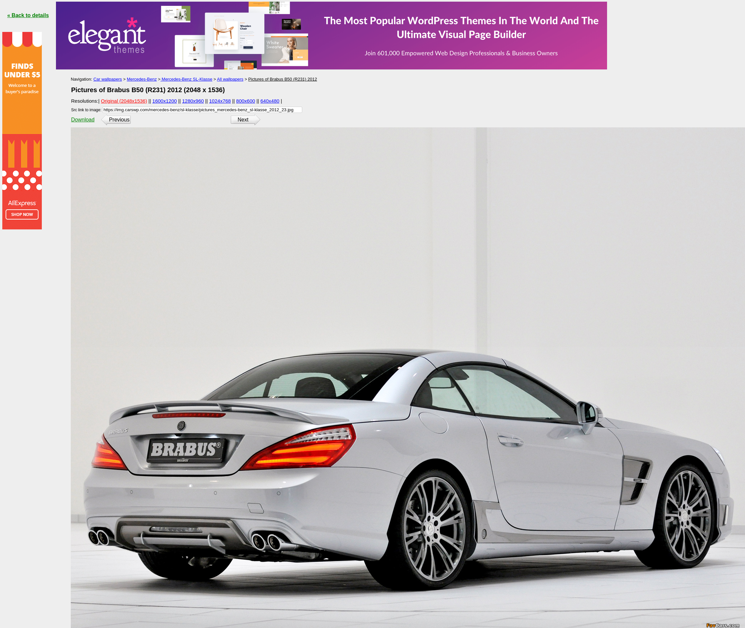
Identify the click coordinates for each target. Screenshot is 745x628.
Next (243, 119)
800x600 (245, 101)
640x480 (269, 101)
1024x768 (220, 101)
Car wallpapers (107, 79)
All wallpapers (230, 79)
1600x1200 (164, 101)
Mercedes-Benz (142, 79)
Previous (119, 119)
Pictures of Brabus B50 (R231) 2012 (282, 79)
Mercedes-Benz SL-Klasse (186, 79)
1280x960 (193, 101)
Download (82, 119)
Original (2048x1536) (124, 101)
